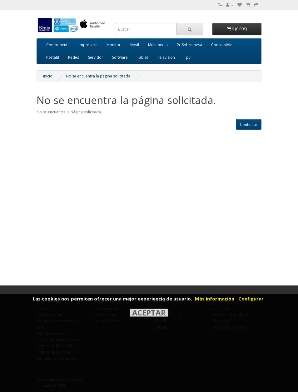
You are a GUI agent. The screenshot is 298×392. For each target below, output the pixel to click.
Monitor (114, 44)
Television (166, 57)
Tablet (142, 57)
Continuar (248, 124)
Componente (58, 44)
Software (120, 57)
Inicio (47, 76)
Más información (214, 298)
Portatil (52, 57)
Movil (134, 44)
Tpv (187, 57)
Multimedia (158, 44)
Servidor (95, 57)
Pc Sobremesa (189, 44)
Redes (73, 57)
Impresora (88, 44)
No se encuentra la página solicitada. (98, 76)
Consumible (221, 44)
